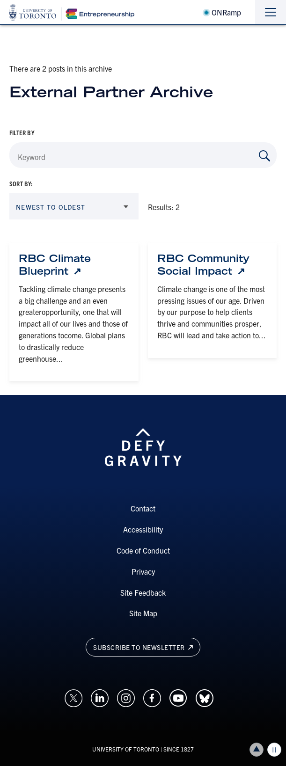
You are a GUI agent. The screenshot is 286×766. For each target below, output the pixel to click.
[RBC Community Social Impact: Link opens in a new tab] (212, 264)
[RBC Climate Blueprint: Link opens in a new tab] (74, 264)
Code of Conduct (143, 550)
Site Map (143, 613)
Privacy (143, 571)
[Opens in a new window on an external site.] (73, 696)
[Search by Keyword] (264, 155)
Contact (143, 508)
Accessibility (143, 529)
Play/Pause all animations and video (274, 750)
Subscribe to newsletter (143, 647)
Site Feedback (143, 592)
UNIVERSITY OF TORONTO (125, 748)
